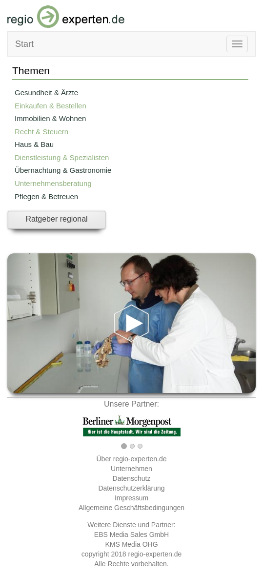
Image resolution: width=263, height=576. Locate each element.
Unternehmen (131, 469)
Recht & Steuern (41, 131)
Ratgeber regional (56, 219)
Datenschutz (132, 478)
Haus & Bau (34, 144)
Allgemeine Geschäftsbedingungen (131, 508)
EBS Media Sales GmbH (131, 534)
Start (24, 44)
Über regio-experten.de (132, 459)
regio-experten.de (155, 554)
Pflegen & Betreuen (46, 196)
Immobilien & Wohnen (50, 118)
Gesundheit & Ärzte (46, 92)
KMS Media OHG (131, 544)
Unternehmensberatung (53, 183)
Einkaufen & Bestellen (50, 106)
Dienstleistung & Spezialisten (62, 157)
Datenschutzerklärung (131, 488)
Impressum (131, 498)
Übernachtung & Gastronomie (63, 170)
